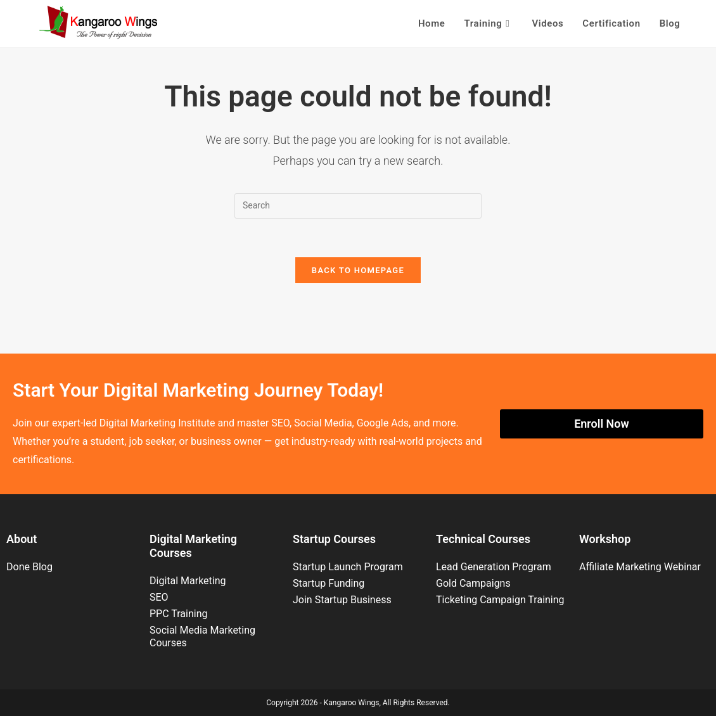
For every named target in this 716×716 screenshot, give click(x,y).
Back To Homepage (358, 270)
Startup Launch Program (348, 567)
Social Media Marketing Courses (202, 636)
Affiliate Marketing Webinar (640, 567)
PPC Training (178, 614)
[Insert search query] (358, 206)
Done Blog (29, 567)
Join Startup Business (342, 600)
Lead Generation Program (493, 567)
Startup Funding (328, 583)
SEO (159, 597)
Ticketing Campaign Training (500, 600)
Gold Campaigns (473, 583)
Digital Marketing (188, 581)
